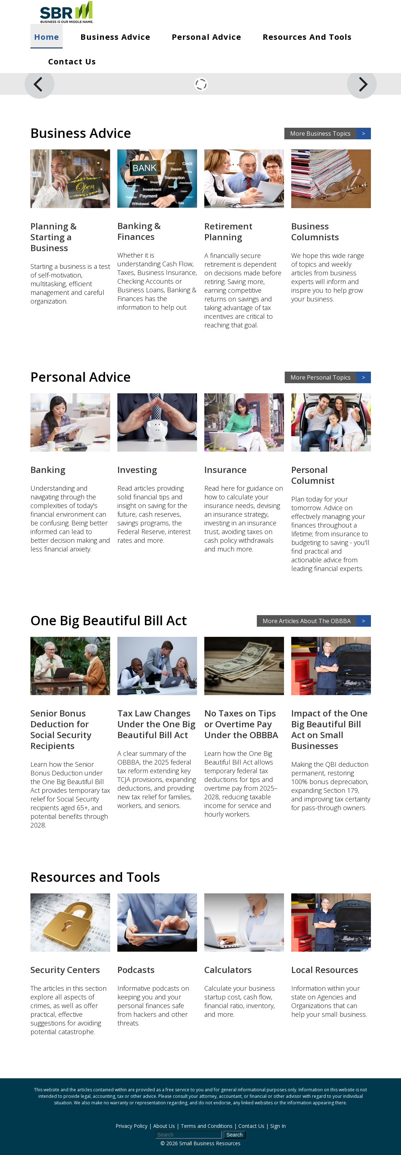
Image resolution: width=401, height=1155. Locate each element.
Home (46, 36)
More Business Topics (330, 133)
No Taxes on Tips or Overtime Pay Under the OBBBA (241, 724)
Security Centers (65, 970)
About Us (164, 1125)
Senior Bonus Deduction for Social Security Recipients (60, 729)
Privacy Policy (131, 1125)
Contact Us (72, 61)
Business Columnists (315, 231)
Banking (47, 469)
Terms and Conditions (207, 1125)
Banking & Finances (139, 231)
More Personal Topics (331, 377)
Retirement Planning (228, 231)
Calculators (228, 970)
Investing (137, 469)
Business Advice (115, 36)
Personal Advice (206, 36)
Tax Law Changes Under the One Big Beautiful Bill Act (156, 724)
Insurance (225, 469)
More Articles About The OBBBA (317, 621)
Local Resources (324, 970)
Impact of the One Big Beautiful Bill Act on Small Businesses (329, 729)
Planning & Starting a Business (53, 237)
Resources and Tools (307, 36)
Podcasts (136, 970)
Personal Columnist (313, 475)
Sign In (278, 1125)
